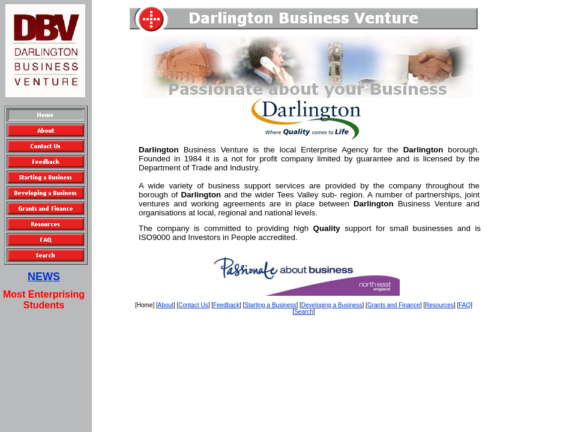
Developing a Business (332, 305)
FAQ (465, 305)
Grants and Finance (393, 305)
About (165, 305)
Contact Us (193, 305)
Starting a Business (270, 305)
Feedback (226, 305)
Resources (439, 305)
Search (303, 311)
